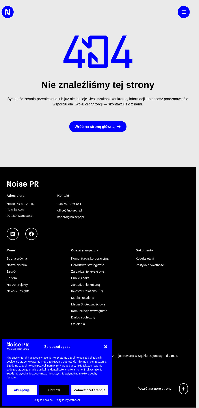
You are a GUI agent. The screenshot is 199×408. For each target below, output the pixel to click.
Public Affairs (80, 278)
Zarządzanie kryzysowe (87, 271)
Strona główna (17, 258)
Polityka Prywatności (67, 400)
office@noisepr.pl (69, 210)
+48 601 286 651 (69, 204)
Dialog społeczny (83, 317)
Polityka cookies (43, 400)
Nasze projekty (17, 284)
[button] (106, 346)
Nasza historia (17, 265)
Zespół (11, 271)
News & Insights (18, 291)
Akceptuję (22, 390)
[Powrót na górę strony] (183, 388)
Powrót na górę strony (154, 388)
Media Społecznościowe (88, 304)
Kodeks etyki (145, 258)
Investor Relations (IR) (87, 291)
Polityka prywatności (150, 265)
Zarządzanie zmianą (85, 284)
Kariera (12, 278)
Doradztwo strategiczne (87, 265)
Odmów (54, 390)
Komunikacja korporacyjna (90, 258)
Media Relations (82, 297)
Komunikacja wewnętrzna (89, 311)
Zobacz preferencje (90, 390)
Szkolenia (78, 324)
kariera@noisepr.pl (70, 217)
